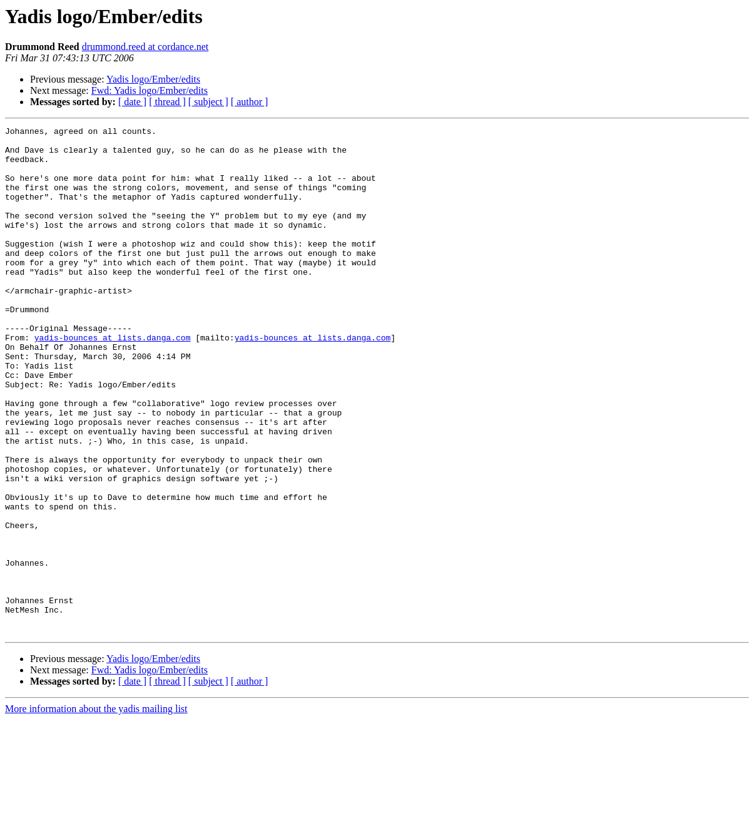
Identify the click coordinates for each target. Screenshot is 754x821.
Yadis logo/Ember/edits (153, 79)
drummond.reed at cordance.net (145, 46)
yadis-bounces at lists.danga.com (112, 380)
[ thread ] (167, 101)
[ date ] (132, 101)
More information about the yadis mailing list (96, 810)
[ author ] (249, 101)
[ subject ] (208, 101)
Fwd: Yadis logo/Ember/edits (149, 90)
